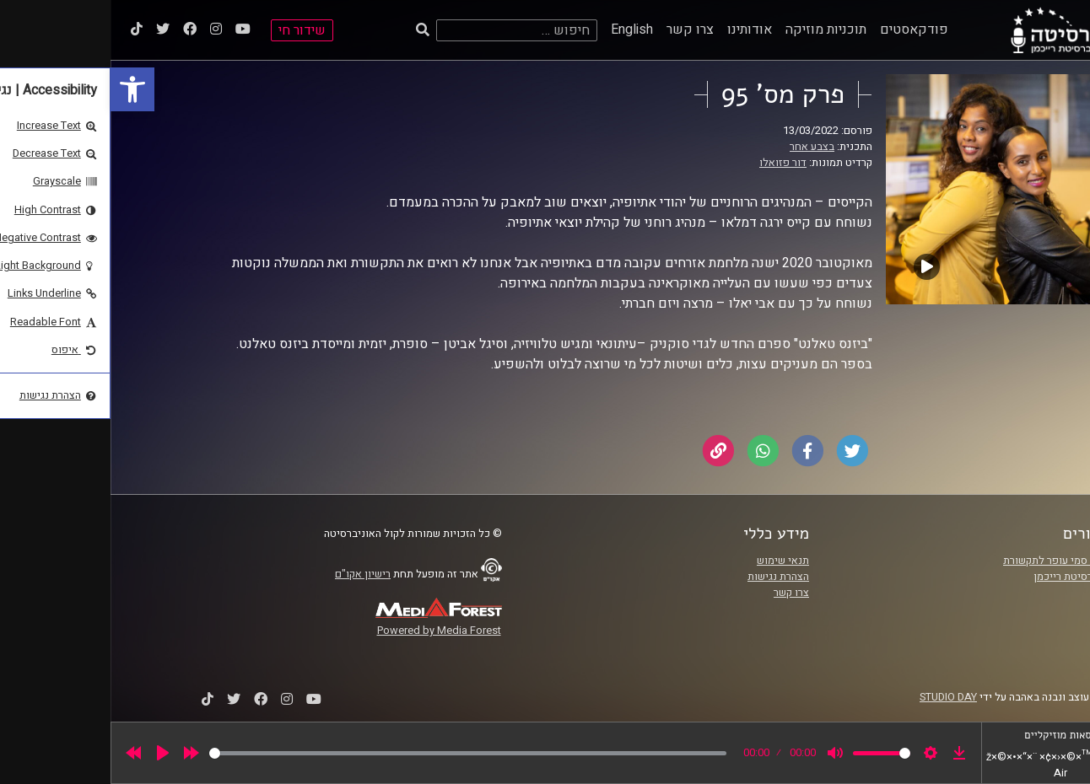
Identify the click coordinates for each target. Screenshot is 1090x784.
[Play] (52, 752)
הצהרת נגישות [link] (668, 576)
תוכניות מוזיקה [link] (715, 29)
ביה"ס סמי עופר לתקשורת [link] (949, 560)
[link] (22, 89)
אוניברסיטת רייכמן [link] (964, 576)
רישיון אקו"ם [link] (252, 574)
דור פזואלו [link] (672, 162)
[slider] (357, 753)
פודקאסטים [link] (803, 29)
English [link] (521, 29)
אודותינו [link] (639, 29)
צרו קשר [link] (579, 29)
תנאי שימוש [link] (672, 560)
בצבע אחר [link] (701, 146)
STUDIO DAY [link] (837, 697)
